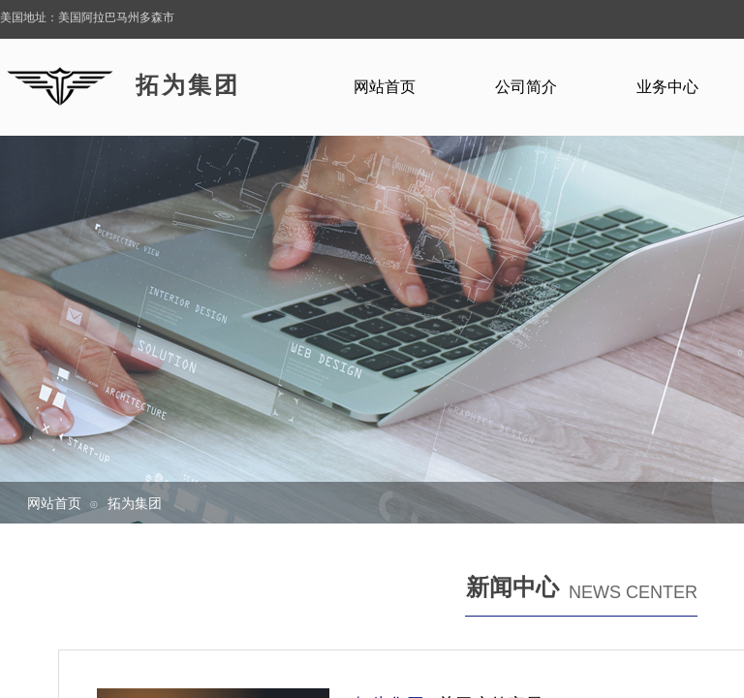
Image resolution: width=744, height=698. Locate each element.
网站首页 (54, 503)
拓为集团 (135, 503)
